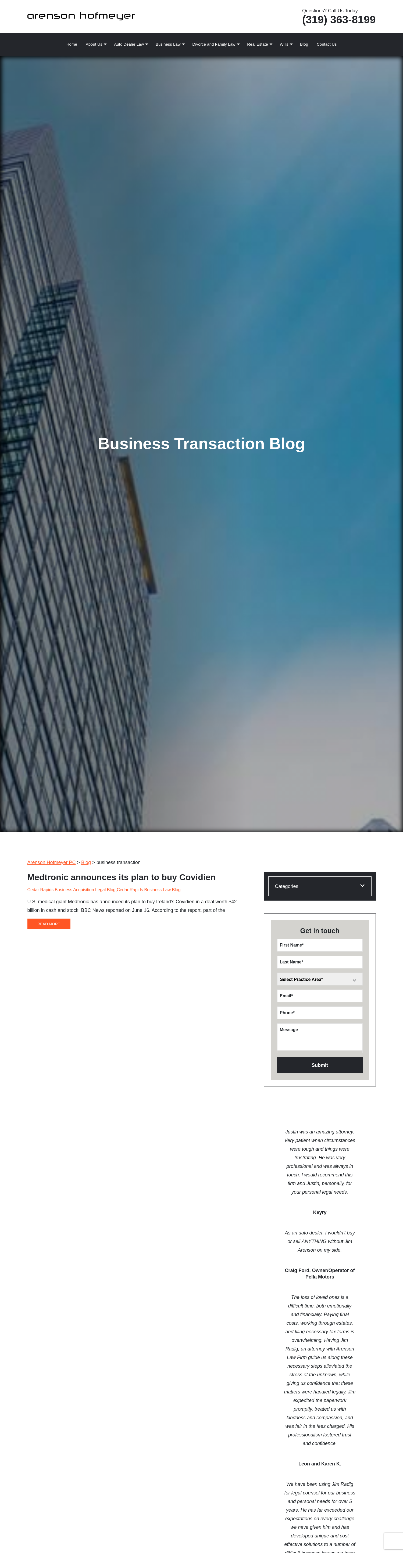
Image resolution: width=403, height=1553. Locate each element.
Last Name (291, 962)
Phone (287, 1012)
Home (71, 44)
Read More (48, 924)
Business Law (168, 44)
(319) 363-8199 (339, 20)
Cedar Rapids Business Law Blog (148, 889)
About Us (94, 44)
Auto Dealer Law (129, 44)
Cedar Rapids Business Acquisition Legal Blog (71, 889)
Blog (304, 44)
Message (289, 1029)
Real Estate (257, 44)
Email (286, 996)
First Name (292, 945)
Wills (284, 44)
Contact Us (327, 44)
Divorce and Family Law (213, 44)
